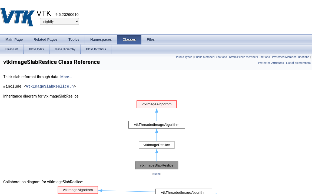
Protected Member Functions (290, 57)
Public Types (184, 57)
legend (156, 173)
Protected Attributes (271, 63)
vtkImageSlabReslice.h (50, 86)
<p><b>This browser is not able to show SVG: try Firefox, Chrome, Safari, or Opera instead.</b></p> (156, 135)
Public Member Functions (210, 57)
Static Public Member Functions (249, 57)
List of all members (298, 63)
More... (66, 77)
